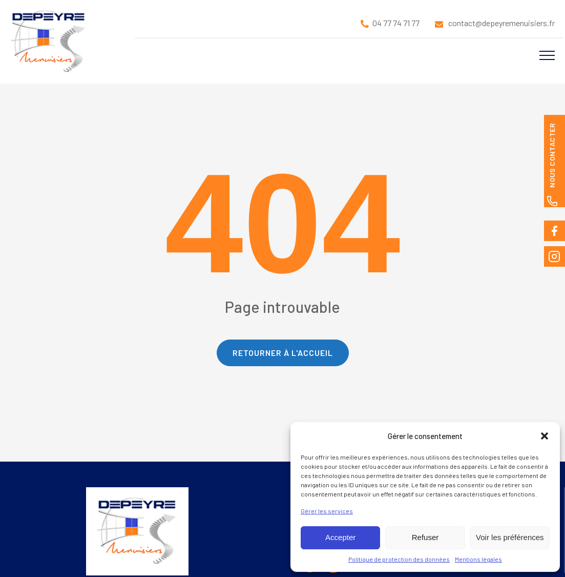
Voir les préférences (510, 537)
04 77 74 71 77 (396, 23)
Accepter (340, 537)
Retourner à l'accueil (283, 352)
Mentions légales (478, 559)
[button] (544, 436)
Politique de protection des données (399, 559)
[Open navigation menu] (547, 55)
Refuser (425, 537)
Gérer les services (327, 510)
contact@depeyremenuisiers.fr (501, 23)
